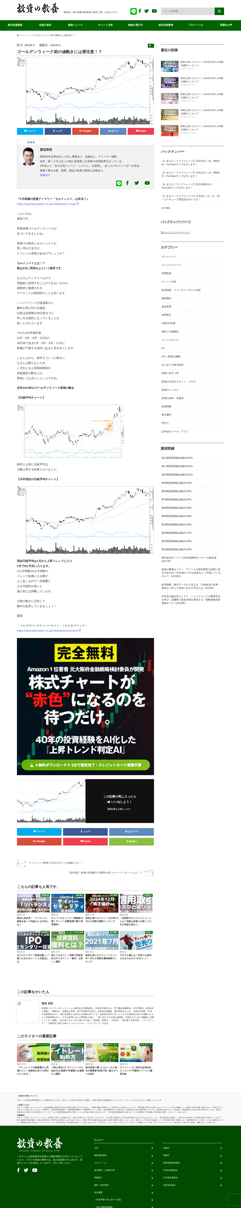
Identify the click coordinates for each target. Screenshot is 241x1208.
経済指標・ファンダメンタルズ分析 (181, 290)
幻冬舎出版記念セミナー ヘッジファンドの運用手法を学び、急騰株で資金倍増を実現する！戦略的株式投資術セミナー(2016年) (191, 599)
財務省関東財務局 (171, 1095)
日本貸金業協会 (170, 1110)
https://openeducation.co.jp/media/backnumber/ (47, 630)
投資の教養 (118, 1192)
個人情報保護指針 (104, 1139)
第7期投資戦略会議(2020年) (177, 499)
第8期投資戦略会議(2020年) (177, 491)
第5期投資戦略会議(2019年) (177, 516)
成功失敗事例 (165, 25)
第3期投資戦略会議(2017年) (177, 533)
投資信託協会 (169, 1117)
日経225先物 (168, 323)
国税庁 (166, 1088)
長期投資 (166, 273)
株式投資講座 (15, 25)
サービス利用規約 (104, 1162)
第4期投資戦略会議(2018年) (177, 524)
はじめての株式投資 (173, 365)
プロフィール (195, 25)
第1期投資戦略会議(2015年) (177, 549)
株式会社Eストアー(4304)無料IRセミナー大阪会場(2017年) (189, 559)
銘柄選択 (166, 298)
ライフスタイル (170, 340)
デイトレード (169, 256)
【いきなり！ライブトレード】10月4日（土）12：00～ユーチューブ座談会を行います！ (191, 198)
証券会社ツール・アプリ (175, 431)
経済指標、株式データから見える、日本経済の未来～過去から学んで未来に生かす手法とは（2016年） (191, 586)
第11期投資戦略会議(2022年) (177, 466)
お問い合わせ (102, 1177)
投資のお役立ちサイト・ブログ (179, 381)
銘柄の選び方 (135, 25)
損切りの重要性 (170, 331)
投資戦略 (166, 406)
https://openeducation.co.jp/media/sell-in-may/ (46, 204)
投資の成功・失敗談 (173, 398)
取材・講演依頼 (101, 1117)
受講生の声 (226, 25)
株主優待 (166, 414)
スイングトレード (171, 265)
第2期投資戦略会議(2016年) (177, 541)
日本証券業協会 (170, 1103)
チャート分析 (105, 25)
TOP (96, 1080)
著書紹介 (45, 175)
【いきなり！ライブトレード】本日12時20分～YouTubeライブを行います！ (187, 186)
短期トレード (75, 25)
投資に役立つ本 (170, 373)
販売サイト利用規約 (105, 1169)
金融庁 (166, 1080)
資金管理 (166, 306)
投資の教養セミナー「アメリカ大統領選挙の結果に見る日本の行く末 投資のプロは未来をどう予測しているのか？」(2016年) (191, 573)
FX (163, 348)
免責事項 (100, 1147)
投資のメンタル (170, 390)
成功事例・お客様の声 (104, 1103)
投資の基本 (45, 25)
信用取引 (166, 315)
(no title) (166, 208)
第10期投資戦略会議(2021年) (177, 474)
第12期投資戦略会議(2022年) (177, 458)
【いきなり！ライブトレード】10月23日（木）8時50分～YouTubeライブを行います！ (191, 163)
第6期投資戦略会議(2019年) (177, 508)
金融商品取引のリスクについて (110, 1154)
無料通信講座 (100, 1088)
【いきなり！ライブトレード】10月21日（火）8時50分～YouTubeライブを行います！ (191, 174)
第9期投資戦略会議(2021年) (177, 483)
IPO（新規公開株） (172, 356)
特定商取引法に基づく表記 (108, 1132)
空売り (165, 423)
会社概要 (98, 1125)
